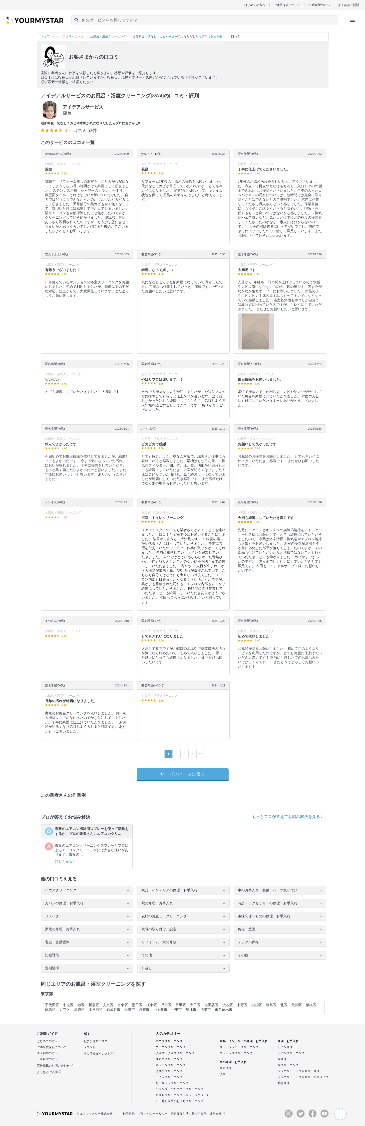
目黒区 (180, 1005)
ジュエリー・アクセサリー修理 (299, 1071)
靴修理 (282, 1059)
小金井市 (160, 1009)
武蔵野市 (113, 1009)
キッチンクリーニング (171, 1065)
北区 (283, 1005)
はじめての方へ (254, 5)
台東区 (122, 1005)
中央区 (68, 1005)
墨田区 (137, 1005)
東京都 (47, 994)
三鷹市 (129, 1009)
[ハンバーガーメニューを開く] (353, 20)
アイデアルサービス (83, 107)
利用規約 (129, 1113)
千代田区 (52, 1005)
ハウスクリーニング (169, 1041)
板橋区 (311, 1005)
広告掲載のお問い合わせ (55, 1065)
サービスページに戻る (182, 774)
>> (201, 754)
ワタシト (89, 1047)
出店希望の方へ (319, 5)
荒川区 (296, 1005)
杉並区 (256, 1005)
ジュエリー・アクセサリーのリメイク (303, 1077)
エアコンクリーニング (171, 1047)
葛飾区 (79, 1009)
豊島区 (271, 1005)
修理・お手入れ (288, 1041)
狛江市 (191, 1009)
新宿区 (93, 1005)
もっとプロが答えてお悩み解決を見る (287, 816)
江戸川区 (95, 1009)
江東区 (151, 1005)
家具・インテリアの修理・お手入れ (244, 1041)
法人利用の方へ (47, 1053)
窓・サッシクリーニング (172, 1083)
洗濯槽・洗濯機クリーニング (175, 1053)
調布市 (144, 1009)
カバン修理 (285, 1047)
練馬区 (50, 1009)
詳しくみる (65, 861)
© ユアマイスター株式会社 (95, 1113)
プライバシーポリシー (153, 1113)
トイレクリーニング (169, 1077)
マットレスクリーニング (236, 1053)
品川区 (166, 1005)
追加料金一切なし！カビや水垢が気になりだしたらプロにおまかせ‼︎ (90, 123)
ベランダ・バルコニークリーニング (180, 1089)
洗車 (223, 1074)
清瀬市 (205, 1009)
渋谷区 (227, 1005)
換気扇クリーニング (169, 1059)
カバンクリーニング (291, 1053)
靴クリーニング (288, 1065)
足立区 (64, 1009)
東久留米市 (223, 1009)
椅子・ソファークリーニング (239, 1047)
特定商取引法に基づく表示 (189, 1113)
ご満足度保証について (52, 1047)
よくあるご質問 (348, 5)
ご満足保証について (287, 5)
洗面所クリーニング (169, 1071)
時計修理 (284, 1083)
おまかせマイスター (96, 1041)
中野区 (242, 1005)
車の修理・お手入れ (233, 1062)
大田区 (195, 1005)
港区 (80, 1005)
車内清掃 (226, 1068)
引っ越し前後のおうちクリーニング (180, 1101)
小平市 (176, 1009)
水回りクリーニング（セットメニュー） (183, 1095)
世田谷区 (211, 1005)
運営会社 (218, 1113)
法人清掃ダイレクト (98, 1053)
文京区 (108, 1005)
